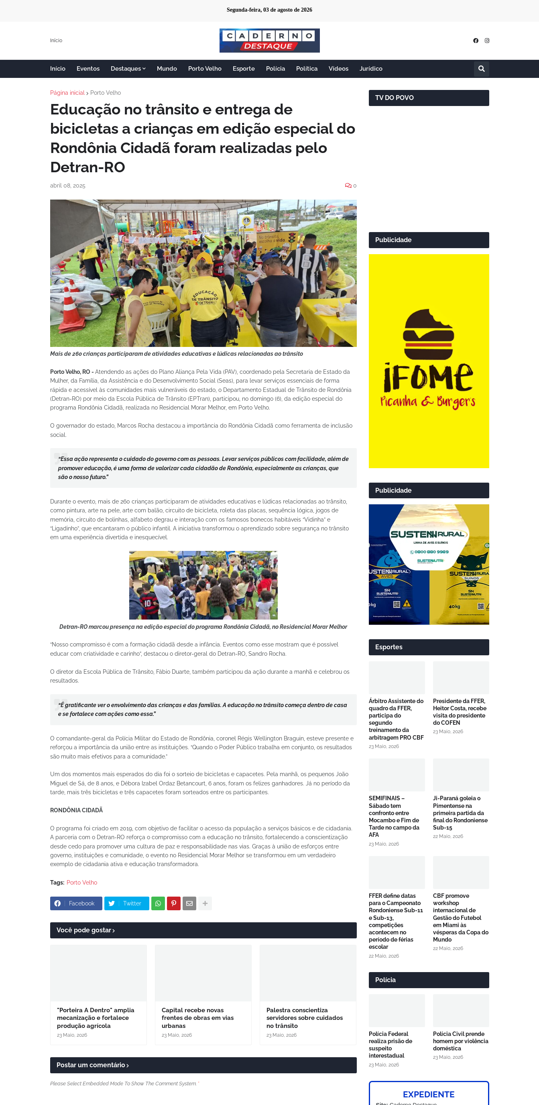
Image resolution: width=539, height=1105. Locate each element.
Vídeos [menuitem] (338, 68)
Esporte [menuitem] (244, 68)
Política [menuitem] (306, 68)
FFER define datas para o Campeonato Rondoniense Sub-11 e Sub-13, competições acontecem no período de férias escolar (396, 921)
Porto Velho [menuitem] (205, 68)
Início (56, 40)
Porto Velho (105, 93)
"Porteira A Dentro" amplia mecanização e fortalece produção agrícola (95, 1018)
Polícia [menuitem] (275, 68)
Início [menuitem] (57, 68)
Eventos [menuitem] (88, 68)
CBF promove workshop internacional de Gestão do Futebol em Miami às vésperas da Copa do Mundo (460, 918)
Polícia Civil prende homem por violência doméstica (460, 1041)
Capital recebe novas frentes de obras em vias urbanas (198, 1018)
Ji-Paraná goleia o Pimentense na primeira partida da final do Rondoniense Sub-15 (460, 813)
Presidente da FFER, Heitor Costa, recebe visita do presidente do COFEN (459, 712)
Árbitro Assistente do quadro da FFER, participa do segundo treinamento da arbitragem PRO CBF (396, 719)
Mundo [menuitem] (167, 68)
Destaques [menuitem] (126, 68)
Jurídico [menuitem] (371, 68)
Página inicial (67, 93)
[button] (481, 69)
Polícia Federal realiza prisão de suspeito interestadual (390, 1045)
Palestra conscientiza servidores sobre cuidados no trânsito (304, 1018)
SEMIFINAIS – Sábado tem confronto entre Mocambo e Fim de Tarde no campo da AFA (394, 816)
